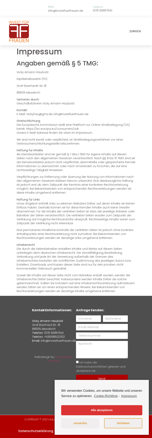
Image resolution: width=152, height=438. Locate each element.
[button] (135, 31)
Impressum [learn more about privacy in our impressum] (129, 396)
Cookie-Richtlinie (106, 396)
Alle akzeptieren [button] (102, 410)
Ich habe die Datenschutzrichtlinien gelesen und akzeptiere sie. (100, 366)
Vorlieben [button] (123, 423)
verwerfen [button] (80, 423)
